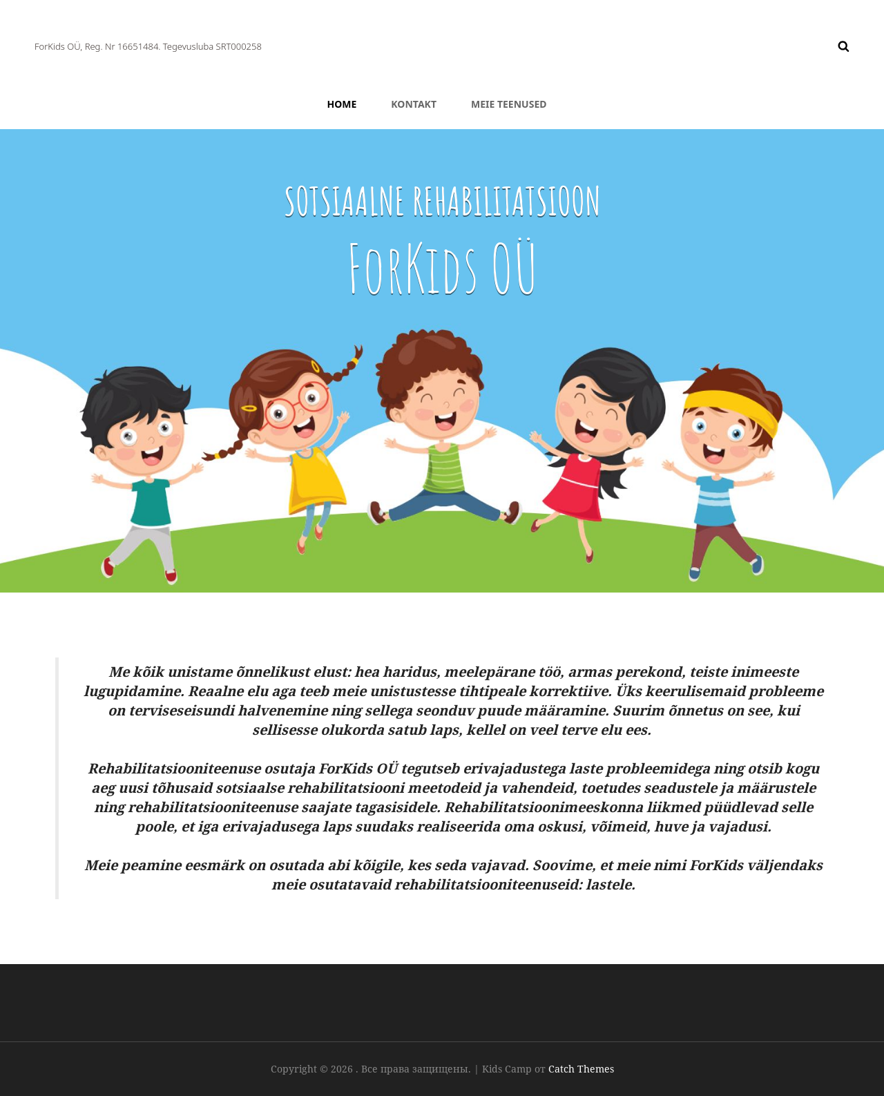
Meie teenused (509, 103)
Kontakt (413, 103)
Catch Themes (581, 1068)
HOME (342, 103)
